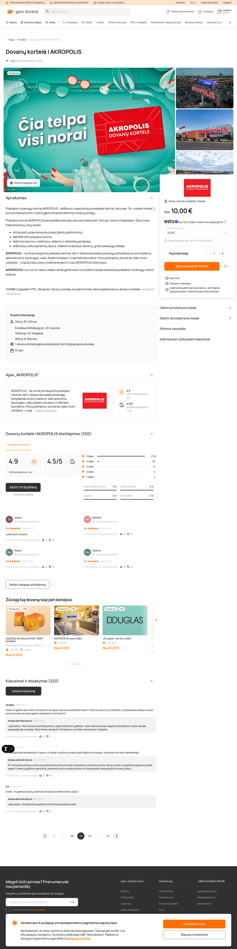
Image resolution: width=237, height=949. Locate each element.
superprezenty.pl (206, 891)
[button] (156, 620)
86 (153, 461)
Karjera (125, 891)
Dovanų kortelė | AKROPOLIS (45, 39)
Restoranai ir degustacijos (166, 22)
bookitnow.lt (204, 903)
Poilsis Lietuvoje (117, 22)
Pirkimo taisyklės (168, 903)
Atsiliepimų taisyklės (23, 494)
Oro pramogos (215, 22)
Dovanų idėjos (31, 22)
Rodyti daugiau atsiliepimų (27, 585)
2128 (153, 456)
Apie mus (126, 903)
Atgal (11, 39)
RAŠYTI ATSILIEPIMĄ (23, 487)
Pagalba (227, 2)
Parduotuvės (166, 897)
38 (72, 836)
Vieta (50, 22)
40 (90, 836)
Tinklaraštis (127, 897)
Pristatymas (166, 891)
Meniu (11, 22)
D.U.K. (193, 2)
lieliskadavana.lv (206, 897)
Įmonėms (180, 2)
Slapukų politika (79, 938)
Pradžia (22, 39)
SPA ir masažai (138, 22)
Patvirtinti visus (194, 924)
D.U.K (162, 909)
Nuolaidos (70, 22)
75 (107, 836)
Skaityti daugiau (46, 410)
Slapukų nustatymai (194, 935)
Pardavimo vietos (209, 2)
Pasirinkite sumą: (175, 228)
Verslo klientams (130, 909)
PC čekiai (87, 22)
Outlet (100, 22)
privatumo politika (36, 909)
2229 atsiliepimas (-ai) (28, 60)
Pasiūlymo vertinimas (18, 444)
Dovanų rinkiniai (194, 22)
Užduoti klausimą (23, 691)
